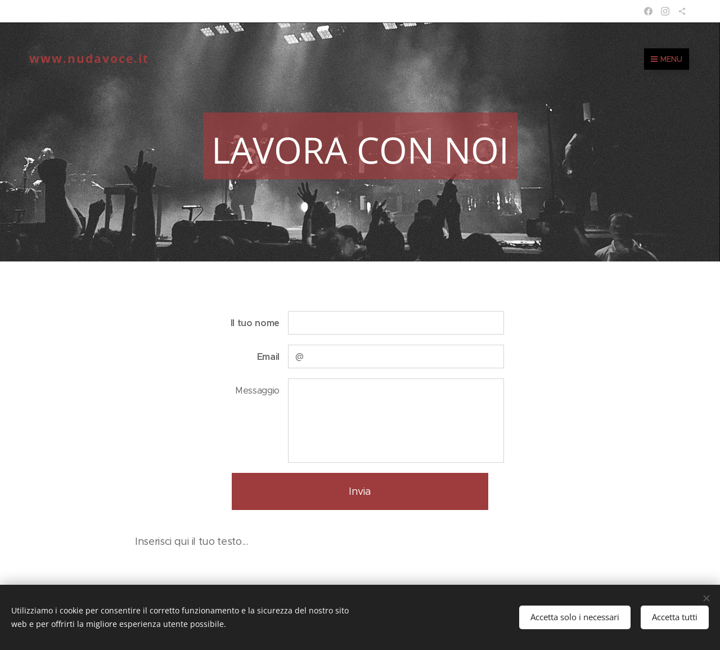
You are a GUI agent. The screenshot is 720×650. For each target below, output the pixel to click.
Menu (666, 59)
